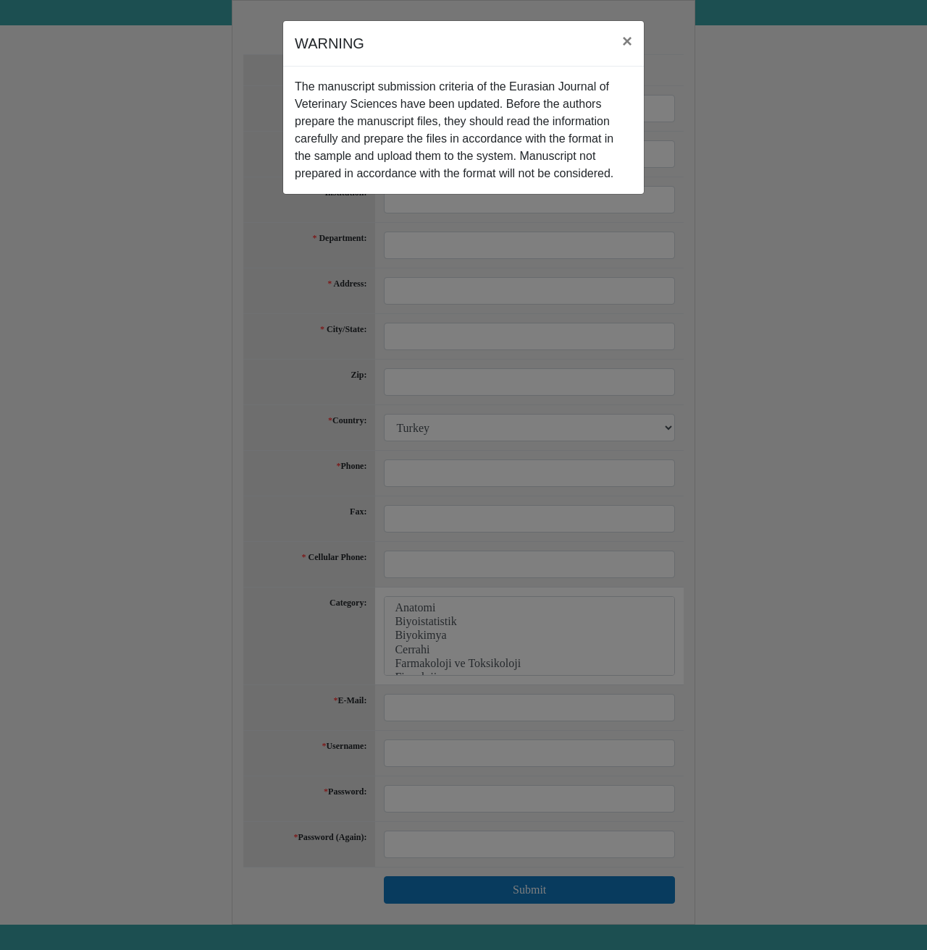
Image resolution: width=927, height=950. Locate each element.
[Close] (627, 41)
